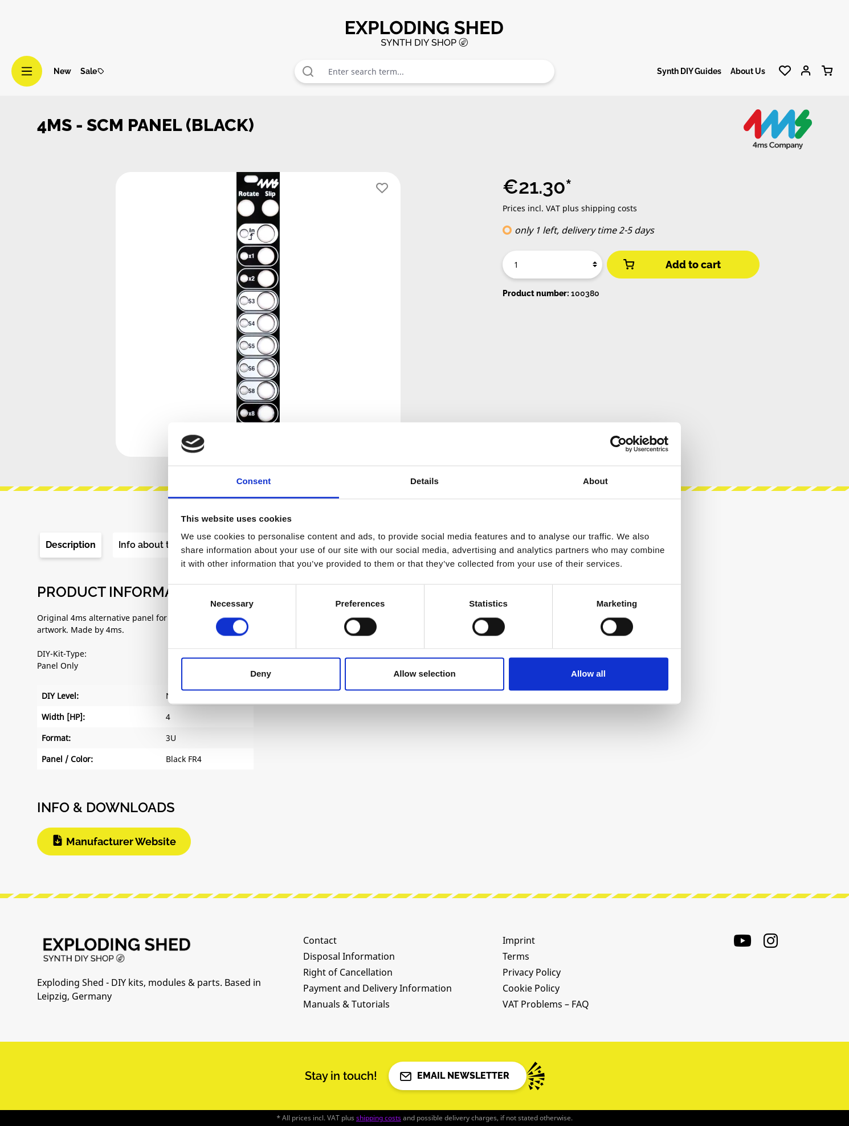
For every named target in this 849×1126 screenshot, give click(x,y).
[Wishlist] (784, 71)
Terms (516, 956)
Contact (320, 940)
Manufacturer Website (121, 841)
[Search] (308, 71)
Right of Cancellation (348, 972)
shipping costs (378, 1118)
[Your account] (806, 71)
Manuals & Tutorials (346, 1004)
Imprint (519, 940)
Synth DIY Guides (689, 71)
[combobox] (439, 71)
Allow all (588, 674)
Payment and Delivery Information (377, 988)
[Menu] (26, 71)
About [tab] (595, 481)
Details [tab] (424, 481)
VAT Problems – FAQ (546, 1004)
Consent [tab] (253, 481)
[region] (258, 319)
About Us (747, 71)
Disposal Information (349, 956)
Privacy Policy (532, 972)
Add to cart (671, 264)
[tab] (70, 545)
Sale (92, 71)
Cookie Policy (531, 988)
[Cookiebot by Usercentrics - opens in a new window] (618, 443)
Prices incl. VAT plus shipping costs (570, 208)
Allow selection (424, 674)
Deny (260, 674)
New (62, 71)
